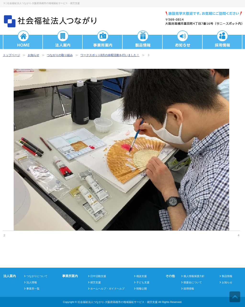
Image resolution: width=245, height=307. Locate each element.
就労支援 (95, 282)
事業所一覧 (33, 288)
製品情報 (227, 276)
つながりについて (36, 276)
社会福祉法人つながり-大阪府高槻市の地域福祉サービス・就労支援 (118, 302)
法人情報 (31, 282)
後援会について (192, 282)
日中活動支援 (98, 276)
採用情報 (188, 288)
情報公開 (141, 288)
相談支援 (141, 276)
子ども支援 (142, 282)
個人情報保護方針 (194, 276)
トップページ (11, 55)
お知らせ (33, 55)
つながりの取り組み (60, 55)
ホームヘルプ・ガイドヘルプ (107, 288)
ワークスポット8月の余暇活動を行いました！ (110, 55)
